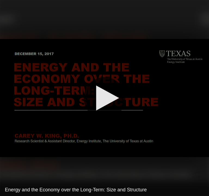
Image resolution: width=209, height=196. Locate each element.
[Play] (104, 98)
